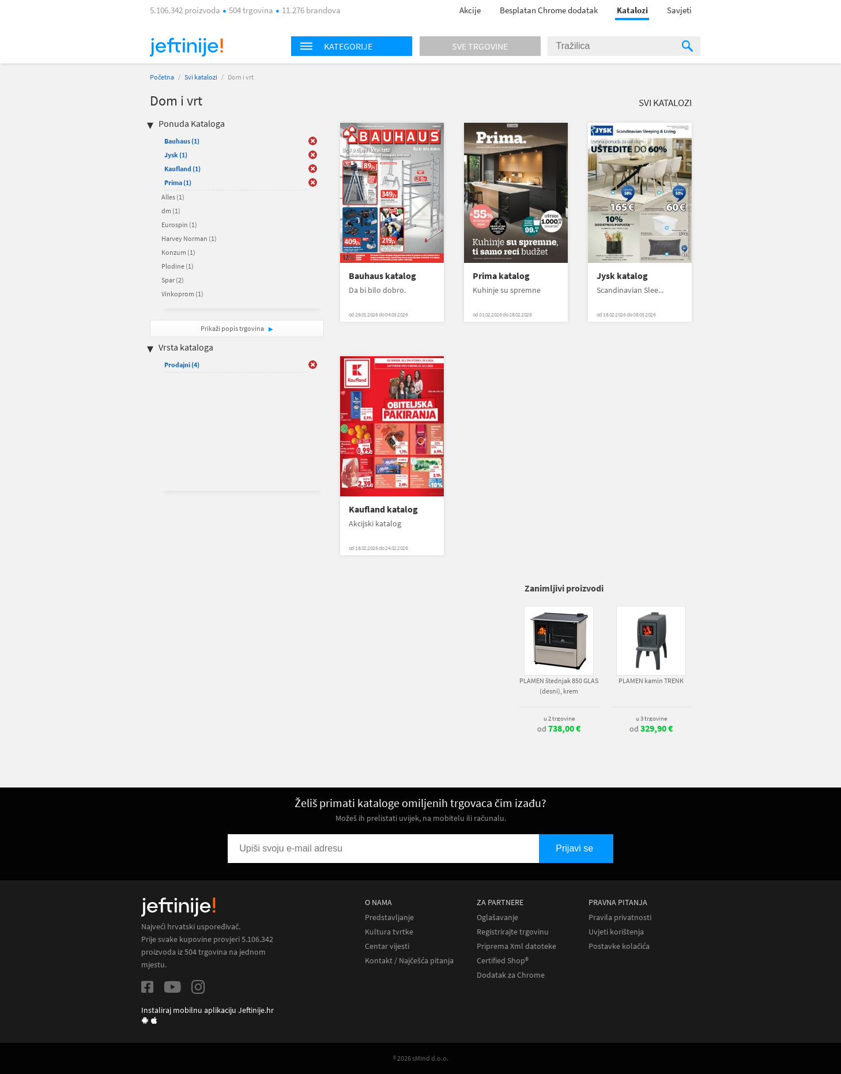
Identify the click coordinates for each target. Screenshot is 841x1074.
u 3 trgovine (651, 718)
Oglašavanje (497, 917)
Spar (172, 280)
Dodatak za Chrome (511, 975)
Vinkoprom (182, 293)
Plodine (177, 266)
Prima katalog (501, 275)
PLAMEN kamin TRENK (651, 680)
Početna (162, 77)
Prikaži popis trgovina (233, 328)
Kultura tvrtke (389, 932)
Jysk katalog (622, 275)
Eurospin (179, 224)
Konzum (178, 252)
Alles (172, 197)
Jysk (175, 154)
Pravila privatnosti (620, 917)
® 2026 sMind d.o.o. (420, 1058)
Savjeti (679, 10)
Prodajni (181, 364)
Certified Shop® (503, 961)
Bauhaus (181, 141)
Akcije (470, 10)
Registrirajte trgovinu (513, 932)
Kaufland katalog (383, 509)
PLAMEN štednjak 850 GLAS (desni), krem (558, 685)
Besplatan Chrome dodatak (549, 10)
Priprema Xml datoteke (516, 946)
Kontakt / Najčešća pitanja (409, 961)
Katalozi (632, 10)
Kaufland (182, 168)
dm (170, 210)
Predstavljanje (389, 917)
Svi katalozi (200, 77)
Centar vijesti (387, 946)
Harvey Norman (189, 238)
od (558, 728)
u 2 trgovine (559, 718)
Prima (177, 182)
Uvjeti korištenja (616, 932)
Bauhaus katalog (382, 275)
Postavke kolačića (619, 946)
